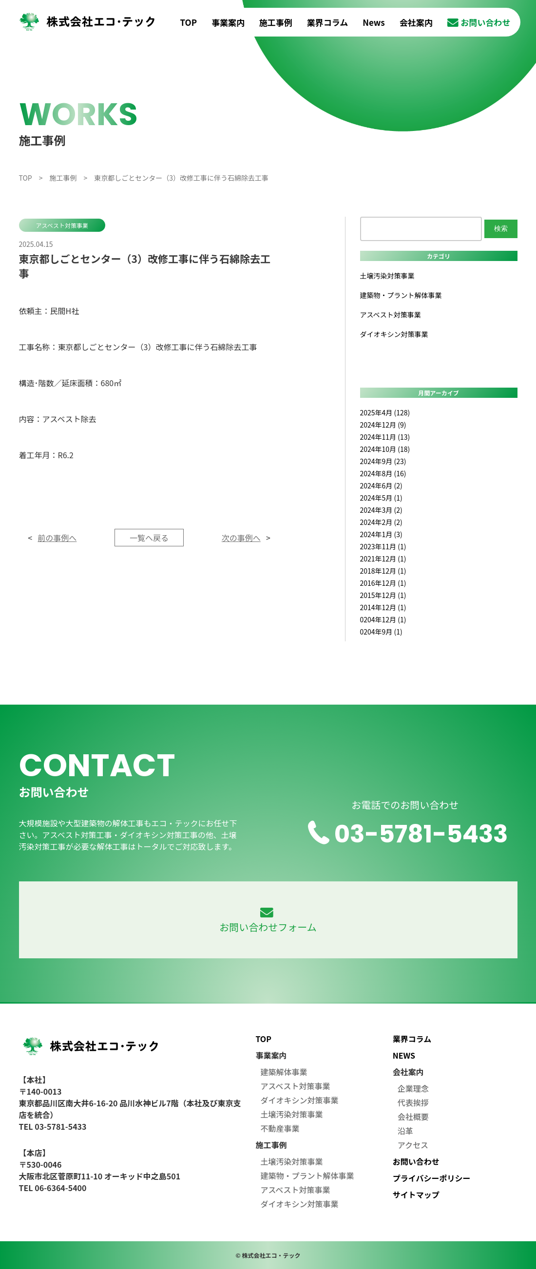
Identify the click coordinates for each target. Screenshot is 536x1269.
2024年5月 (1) (381, 498)
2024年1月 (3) (381, 534)
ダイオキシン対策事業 (394, 334)
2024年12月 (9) (383, 424)
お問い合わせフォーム (267, 920)
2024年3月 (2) (381, 510)
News (374, 22)
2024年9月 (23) (383, 461)
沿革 (405, 1131)
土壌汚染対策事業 (387, 275)
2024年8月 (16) (383, 473)
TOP (188, 22)
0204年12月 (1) (383, 619)
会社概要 (413, 1116)
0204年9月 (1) (381, 631)
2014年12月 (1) (383, 607)
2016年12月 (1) (383, 583)
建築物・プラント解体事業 (401, 295)
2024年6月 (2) (381, 485)
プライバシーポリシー (432, 1178)
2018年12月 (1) (383, 571)
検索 (501, 228)
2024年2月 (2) (381, 522)
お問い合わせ (479, 22)
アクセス (413, 1145)
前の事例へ (57, 537)
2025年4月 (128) (385, 412)
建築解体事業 (283, 1072)
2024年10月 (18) (385, 449)
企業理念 (413, 1088)
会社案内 (416, 22)
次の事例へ (241, 537)
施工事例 (275, 22)
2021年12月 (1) (383, 558)
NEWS (404, 1055)
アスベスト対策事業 (62, 225)
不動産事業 (279, 1128)
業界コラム (327, 22)
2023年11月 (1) (383, 546)
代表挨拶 (413, 1102)
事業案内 (228, 22)
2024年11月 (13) (385, 437)
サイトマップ (416, 1194)
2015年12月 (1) (383, 595)
